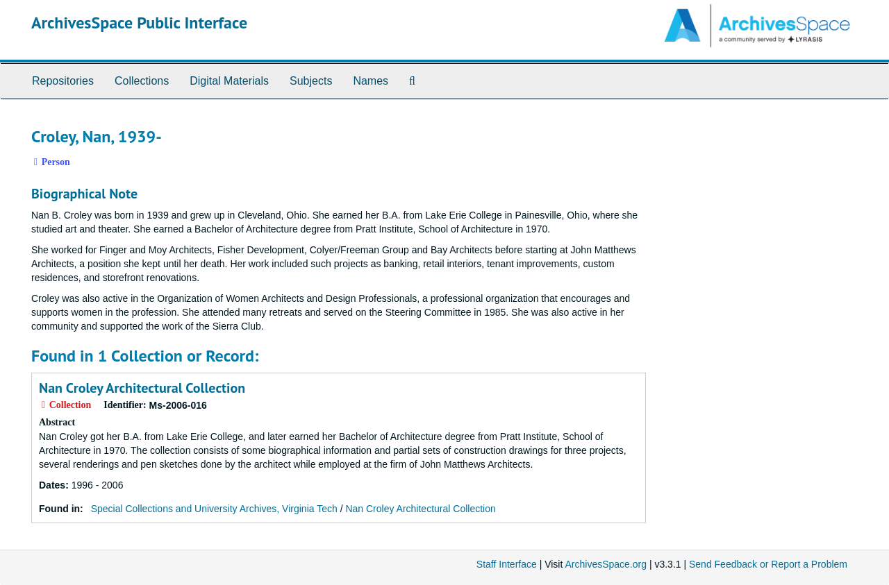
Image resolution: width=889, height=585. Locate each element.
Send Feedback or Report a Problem (768, 564)
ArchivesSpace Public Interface (139, 22)
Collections (142, 81)
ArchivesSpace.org (606, 564)
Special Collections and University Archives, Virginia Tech (214, 508)
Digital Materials (229, 81)
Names (370, 81)
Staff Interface (506, 564)
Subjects (311, 81)
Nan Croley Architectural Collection (142, 388)
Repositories (63, 81)
